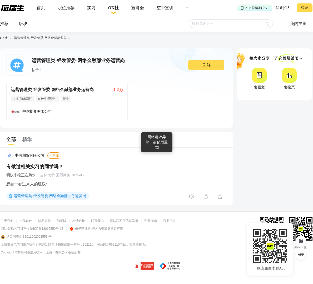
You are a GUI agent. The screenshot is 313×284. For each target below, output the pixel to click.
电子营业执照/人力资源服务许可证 (96, 229)
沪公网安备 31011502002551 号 (26, 237)
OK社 (4, 38)
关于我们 (7, 221)
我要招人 (283, 8)
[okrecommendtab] (113, 8)
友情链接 (78, 221)
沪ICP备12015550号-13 (46, 229)
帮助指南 (150, 221)
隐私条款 (44, 221)
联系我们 (97, 221)
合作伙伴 (25, 221)
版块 (23, 23)
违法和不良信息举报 (124, 221)
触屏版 (61, 221)
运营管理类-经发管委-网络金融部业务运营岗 (50, 196)
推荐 (4, 23)
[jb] (143, 266)
